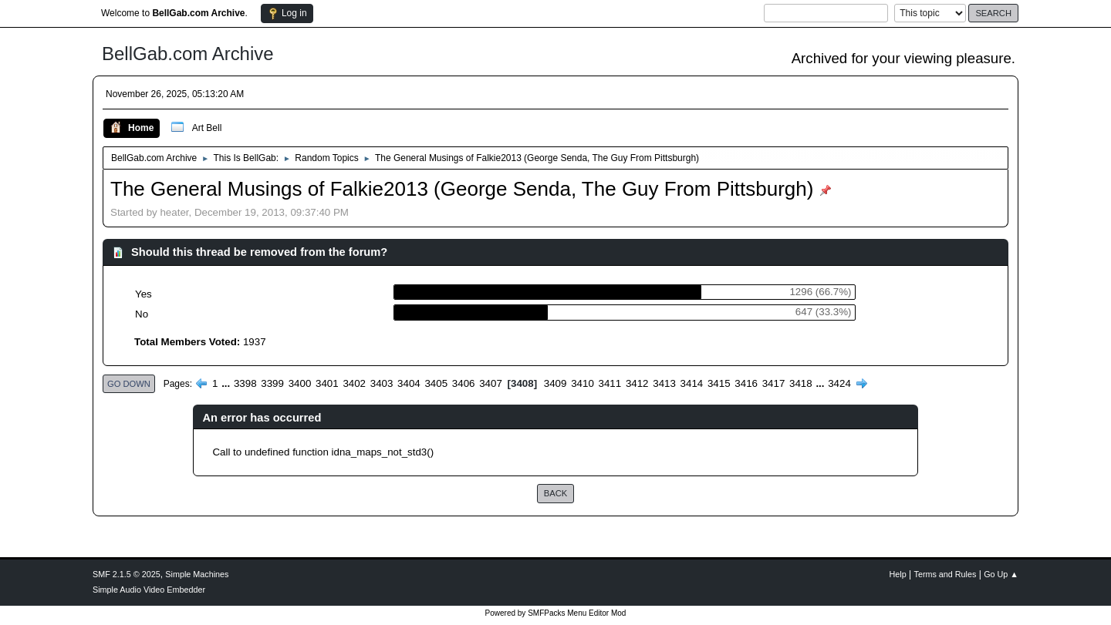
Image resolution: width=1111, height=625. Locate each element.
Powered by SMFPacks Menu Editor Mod (555, 613)
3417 (773, 383)
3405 (435, 383)
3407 (490, 383)
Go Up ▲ (1001, 574)
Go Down (128, 383)
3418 (800, 383)
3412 (637, 383)
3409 (555, 383)
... (227, 383)
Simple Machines (196, 574)
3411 (610, 383)
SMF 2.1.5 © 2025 (126, 574)
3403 (381, 383)
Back (555, 493)
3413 (664, 383)
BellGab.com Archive (188, 53)
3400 (300, 383)
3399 (272, 383)
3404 (408, 383)
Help (898, 574)
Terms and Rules (945, 574)
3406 (463, 383)
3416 (746, 383)
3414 (692, 383)
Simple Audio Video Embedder (149, 589)
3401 (327, 383)
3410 (582, 383)
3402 (354, 383)
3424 (839, 383)
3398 (245, 383)
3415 (719, 383)
